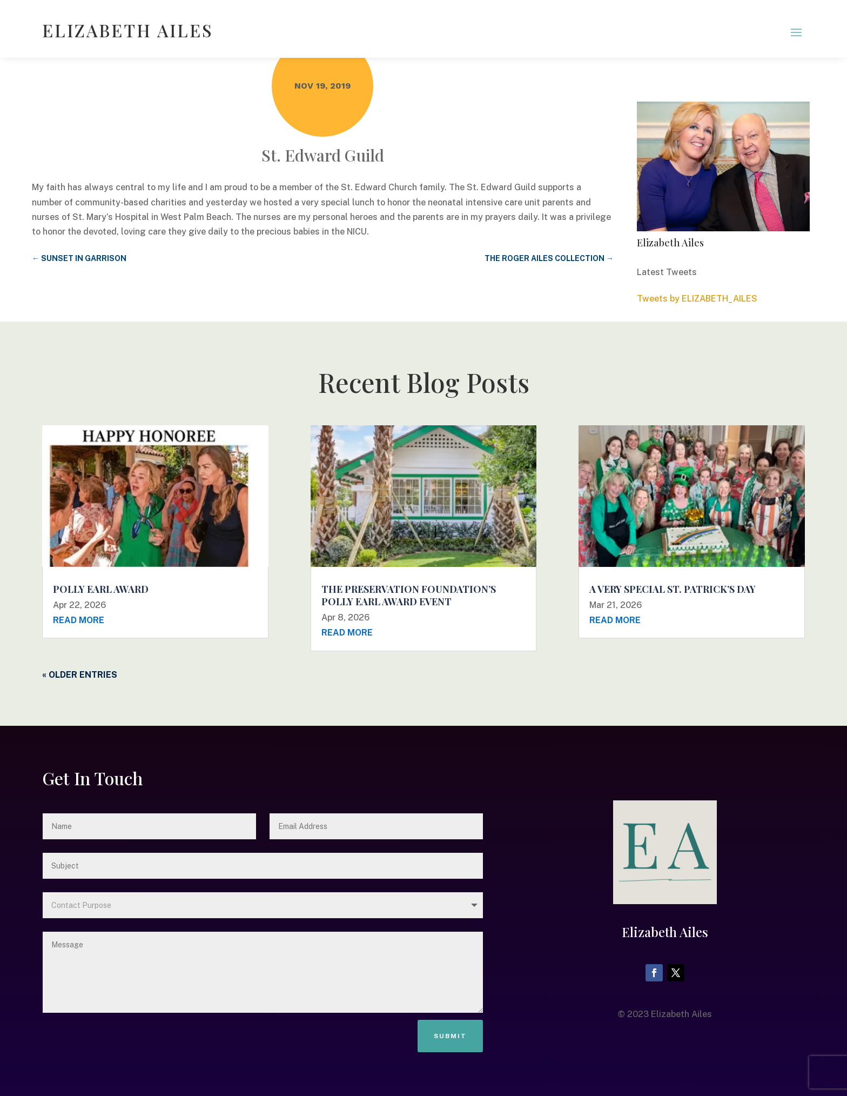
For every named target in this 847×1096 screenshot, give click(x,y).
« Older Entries (79, 675)
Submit (450, 1036)
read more (78, 620)
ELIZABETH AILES (127, 30)
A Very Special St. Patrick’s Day (672, 589)
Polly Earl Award (101, 589)
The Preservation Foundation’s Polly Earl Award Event (408, 595)
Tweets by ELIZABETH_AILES (697, 298)
